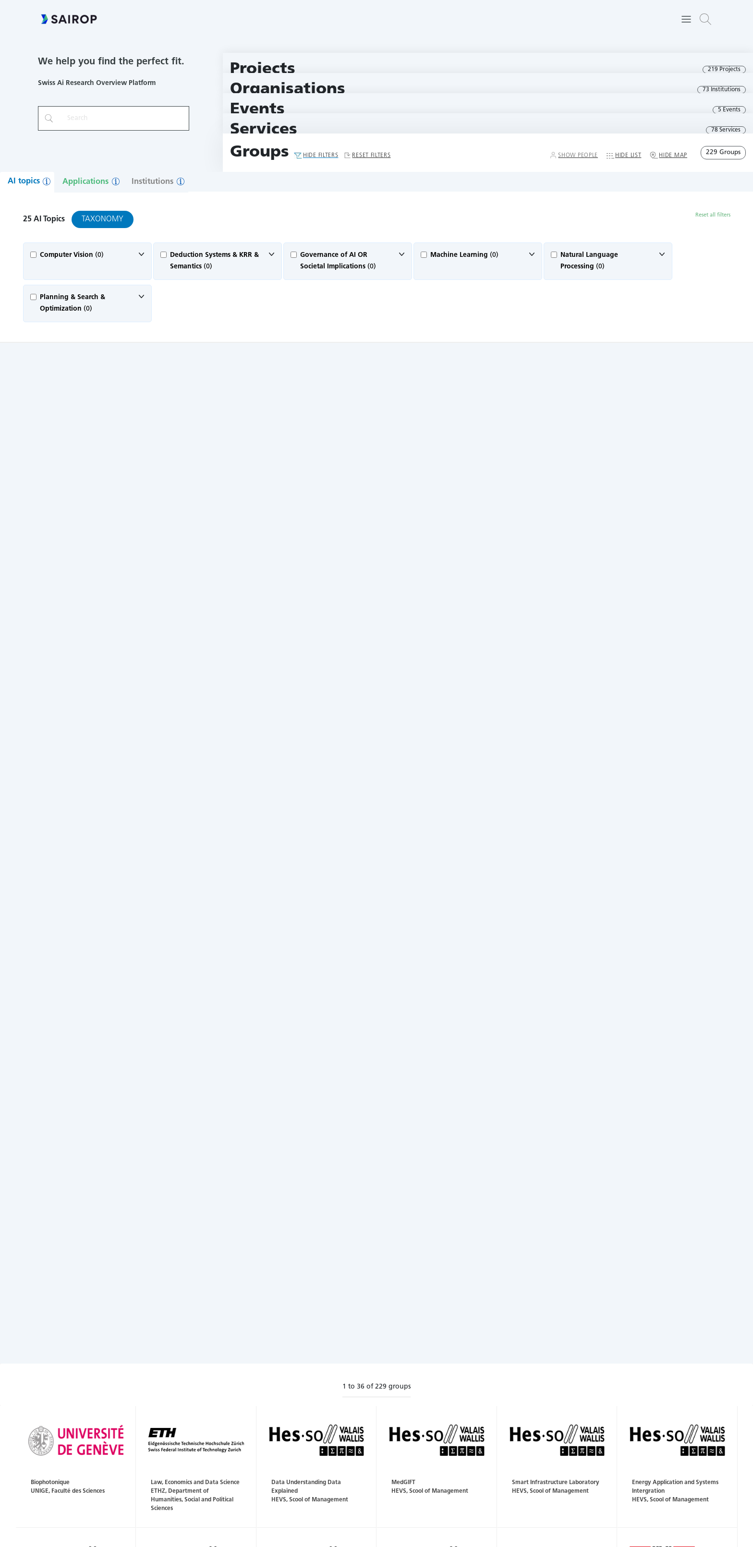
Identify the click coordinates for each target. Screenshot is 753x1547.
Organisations (287, 89)
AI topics (24, 181)
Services (263, 130)
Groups (259, 152)
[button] (705, 19)
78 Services (726, 130)
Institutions (152, 182)
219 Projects (724, 70)
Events (257, 110)
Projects (262, 69)
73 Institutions (722, 90)
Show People (578, 155)
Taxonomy (102, 219)
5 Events (729, 110)
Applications (85, 182)
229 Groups (723, 152)
